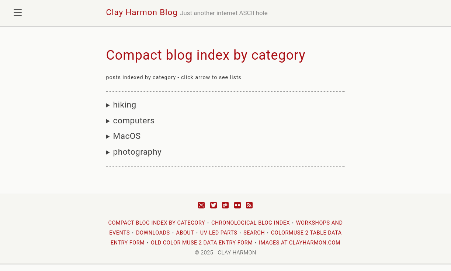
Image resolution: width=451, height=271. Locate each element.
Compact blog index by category (156, 223)
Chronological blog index (250, 223)
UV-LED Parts (218, 233)
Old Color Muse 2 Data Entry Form (202, 243)
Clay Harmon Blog (142, 12)
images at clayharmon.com (299, 243)
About (185, 233)
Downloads (153, 233)
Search (254, 233)
